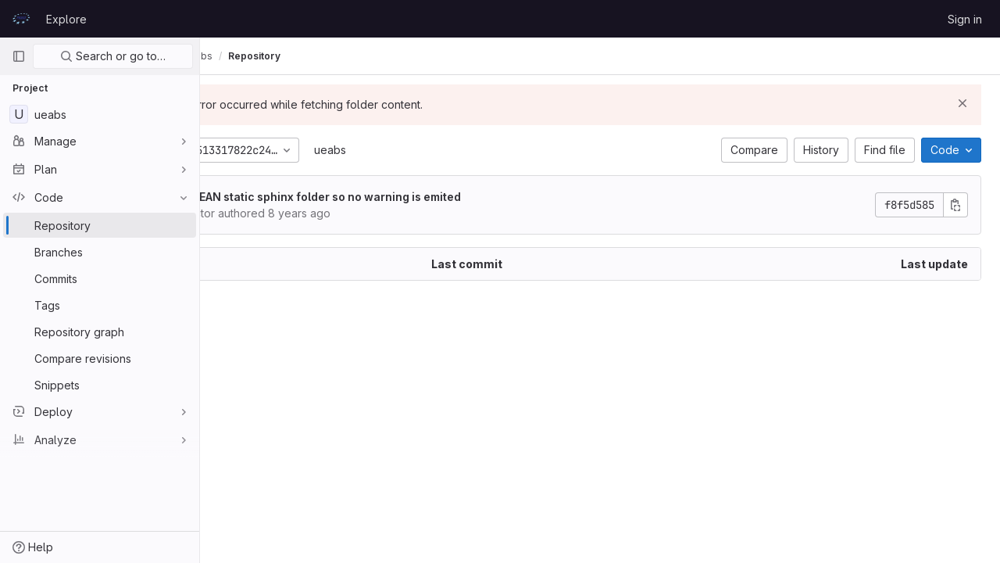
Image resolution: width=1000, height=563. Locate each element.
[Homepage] (21, 18)
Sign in (965, 19)
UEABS (234, 56)
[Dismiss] (962, 103)
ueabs (412, 149)
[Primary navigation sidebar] (18, 56)
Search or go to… (113, 56)
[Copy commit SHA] (955, 204)
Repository (336, 56)
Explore (66, 19)
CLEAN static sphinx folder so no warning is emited (404, 196)
